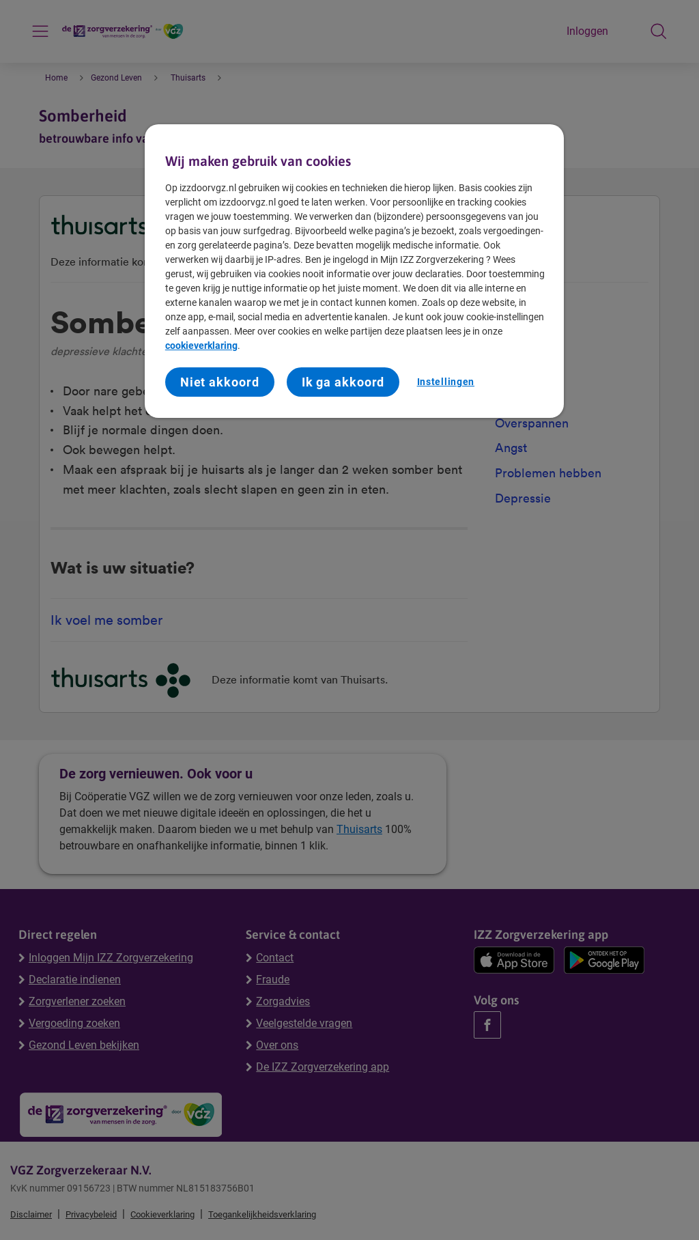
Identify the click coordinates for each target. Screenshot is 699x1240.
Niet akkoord (219, 382)
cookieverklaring (201, 345)
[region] (354, 271)
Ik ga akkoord (343, 382)
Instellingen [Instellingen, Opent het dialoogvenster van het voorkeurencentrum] (445, 381)
